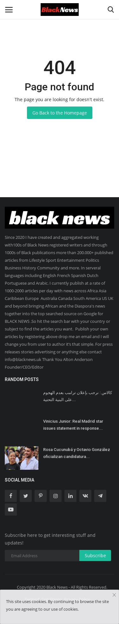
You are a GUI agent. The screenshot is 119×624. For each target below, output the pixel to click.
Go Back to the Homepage (59, 113)
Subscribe (95, 555)
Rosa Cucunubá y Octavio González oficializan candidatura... (76, 453)
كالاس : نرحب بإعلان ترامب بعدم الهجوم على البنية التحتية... (77, 396)
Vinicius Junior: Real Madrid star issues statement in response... (73, 425)
